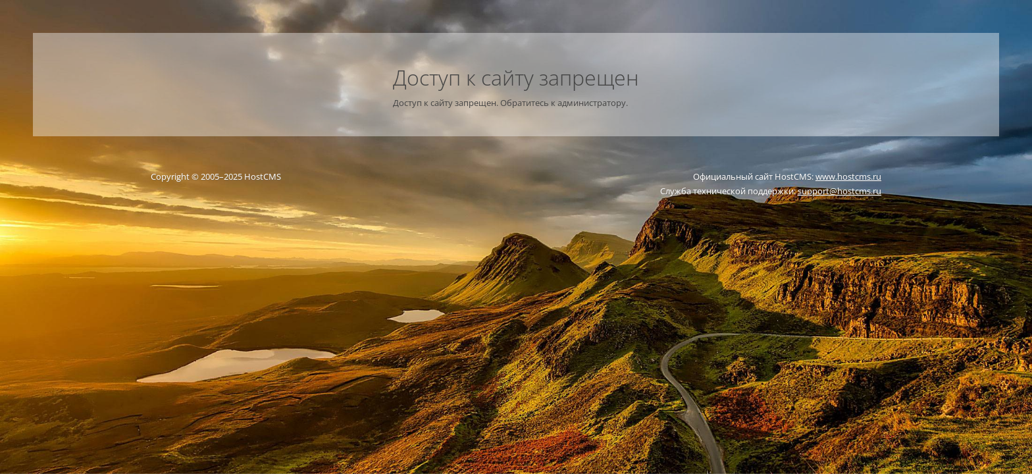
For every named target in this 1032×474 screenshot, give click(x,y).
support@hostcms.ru (839, 191)
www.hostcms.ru (848, 176)
